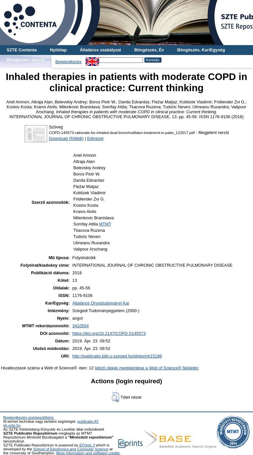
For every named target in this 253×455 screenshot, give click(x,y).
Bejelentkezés (68, 61)
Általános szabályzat (100, 49)
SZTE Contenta (22, 49)
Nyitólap (58, 49)
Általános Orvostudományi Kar (100, 303)
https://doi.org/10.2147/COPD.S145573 (109, 333)
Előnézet (95, 138)
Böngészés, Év (149, 49)
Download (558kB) (66, 138)
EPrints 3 (87, 445)
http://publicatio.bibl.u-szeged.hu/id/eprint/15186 (117, 356)
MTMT (105, 224)
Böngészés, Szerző (26, 59)
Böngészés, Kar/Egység (201, 49)
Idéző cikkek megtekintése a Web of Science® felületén (147, 367)
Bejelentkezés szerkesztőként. (28, 417)
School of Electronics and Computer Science (70, 449)
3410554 (80, 325)
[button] (115, 397)
